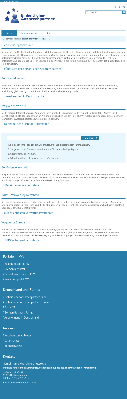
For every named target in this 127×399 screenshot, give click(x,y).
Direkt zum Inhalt (11, 1)
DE (115, 7)
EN (120, 7)
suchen (89, 138)
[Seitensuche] (106, 12)
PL (124, 7)
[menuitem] (9, 33)
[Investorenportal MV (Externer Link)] (60, 279)
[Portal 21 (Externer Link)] (60, 307)
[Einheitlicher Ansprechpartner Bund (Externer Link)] (60, 297)
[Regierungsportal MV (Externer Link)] (60, 264)
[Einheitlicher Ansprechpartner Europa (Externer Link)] (60, 302)
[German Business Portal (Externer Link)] (60, 312)
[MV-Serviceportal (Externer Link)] (60, 269)
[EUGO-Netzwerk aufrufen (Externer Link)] (64, 240)
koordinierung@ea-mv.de (24, 382)
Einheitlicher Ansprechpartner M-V (36, 39)
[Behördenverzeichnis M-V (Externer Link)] (64, 185)
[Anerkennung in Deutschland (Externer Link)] (64, 96)
